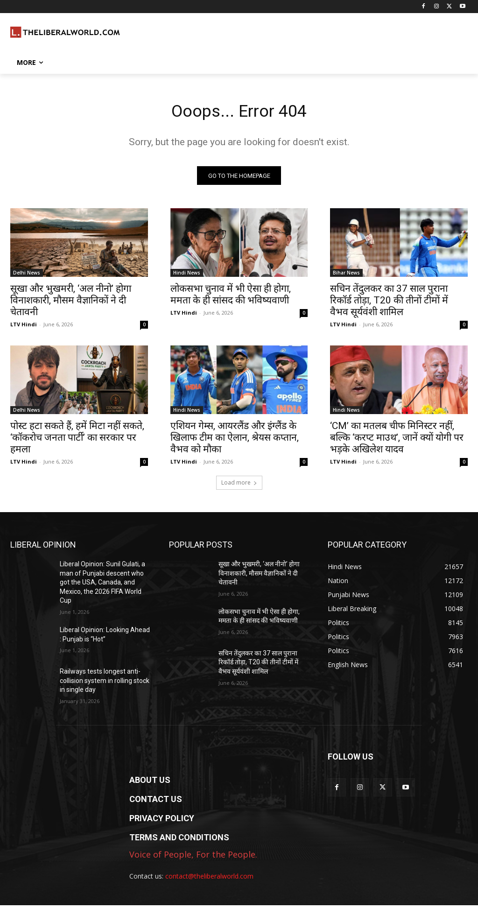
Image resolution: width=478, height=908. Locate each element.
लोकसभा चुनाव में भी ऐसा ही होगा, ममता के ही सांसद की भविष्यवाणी (230, 297)
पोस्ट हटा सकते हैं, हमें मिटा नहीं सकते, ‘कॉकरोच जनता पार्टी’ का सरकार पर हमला (77, 440)
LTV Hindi (23, 327)
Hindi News (186, 276)
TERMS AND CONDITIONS (179, 840)
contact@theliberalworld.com (209, 878)
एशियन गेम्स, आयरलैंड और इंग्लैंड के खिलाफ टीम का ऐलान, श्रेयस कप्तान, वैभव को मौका (234, 440)
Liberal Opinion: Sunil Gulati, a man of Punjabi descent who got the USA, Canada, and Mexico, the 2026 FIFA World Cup (102, 585)
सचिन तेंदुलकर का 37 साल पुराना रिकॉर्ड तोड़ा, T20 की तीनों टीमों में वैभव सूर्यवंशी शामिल (389, 303)
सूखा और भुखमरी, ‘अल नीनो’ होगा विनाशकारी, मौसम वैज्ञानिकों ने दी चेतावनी (70, 303)
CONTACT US (155, 802)
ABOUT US (149, 783)
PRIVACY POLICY (161, 821)
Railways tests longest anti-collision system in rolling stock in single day (104, 683)
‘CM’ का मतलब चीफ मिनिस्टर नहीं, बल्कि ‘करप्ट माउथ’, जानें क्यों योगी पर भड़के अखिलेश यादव (397, 440)
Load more (239, 485)
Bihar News (346, 276)
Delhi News (26, 276)
